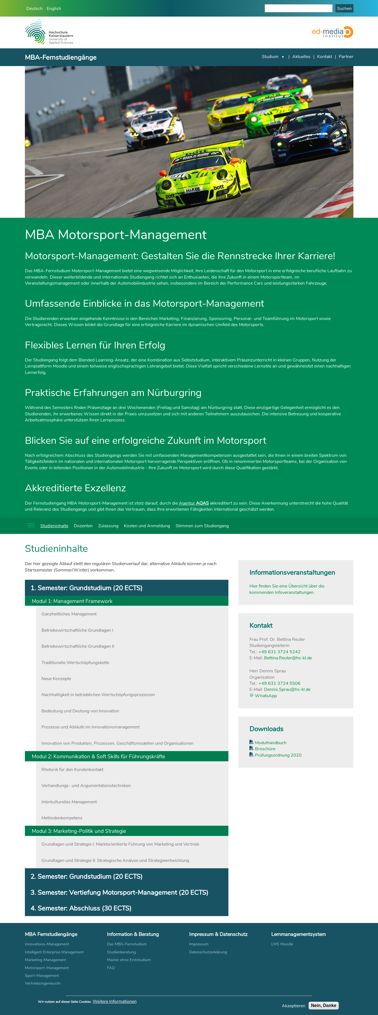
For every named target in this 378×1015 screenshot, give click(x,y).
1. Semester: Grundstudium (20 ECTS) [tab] (86, 587)
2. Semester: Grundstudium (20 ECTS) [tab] (86, 876)
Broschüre (264, 748)
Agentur (194, 503)
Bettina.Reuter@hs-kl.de (288, 657)
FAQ (111, 967)
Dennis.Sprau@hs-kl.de (287, 689)
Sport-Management (42, 975)
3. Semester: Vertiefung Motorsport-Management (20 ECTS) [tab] (119, 892)
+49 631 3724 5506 (280, 683)
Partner (346, 56)
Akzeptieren (293, 1007)
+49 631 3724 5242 (280, 651)
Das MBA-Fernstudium (127, 943)
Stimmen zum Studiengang (202, 525)
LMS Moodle (282, 943)
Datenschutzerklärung (208, 951)
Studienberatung (121, 951)
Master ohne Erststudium (129, 959)
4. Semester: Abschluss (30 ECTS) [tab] (81, 907)
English (54, 8)
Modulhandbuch (270, 742)
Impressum (198, 943)
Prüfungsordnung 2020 (278, 755)
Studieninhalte (54, 525)
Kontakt (324, 56)
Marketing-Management (45, 959)
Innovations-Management (47, 943)
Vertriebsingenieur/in (43, 983)
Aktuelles (301, 56)
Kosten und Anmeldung (147, 525)
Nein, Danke (324, 1007)
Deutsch (34, 8)
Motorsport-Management (47, 967)
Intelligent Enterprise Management (54, 951)
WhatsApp (265, 695)
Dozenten (83, 525)
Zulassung (108, 525)
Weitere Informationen (115, 1003)
